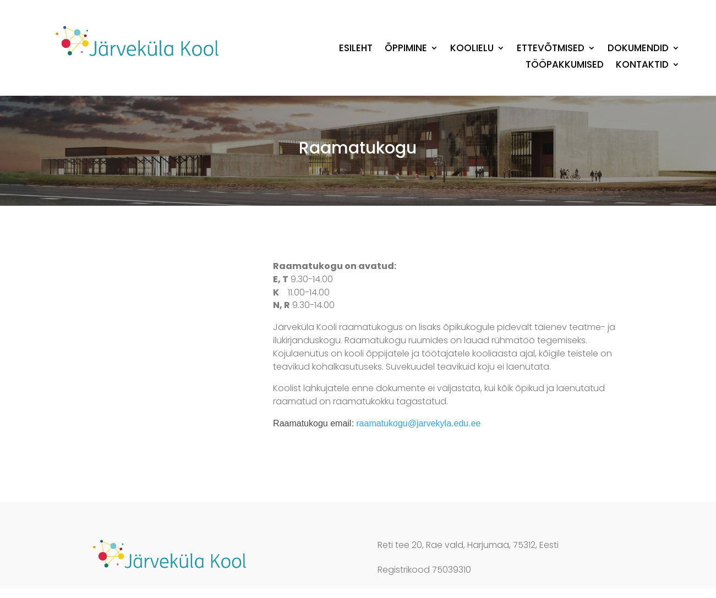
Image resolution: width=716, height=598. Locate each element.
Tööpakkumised (565, 66)
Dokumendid (638, 49)
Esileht (356, 49)
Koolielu (472, 49)
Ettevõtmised (550, 49)
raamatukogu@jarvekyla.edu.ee (418, 423)
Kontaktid (642, 66)
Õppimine (406, 49)
